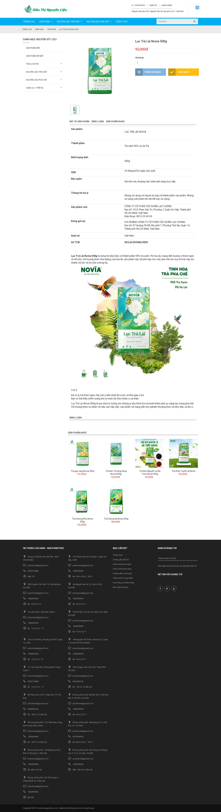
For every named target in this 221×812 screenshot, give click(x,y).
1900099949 (138, 5)
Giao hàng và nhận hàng (123, 582)
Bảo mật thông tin (120, 587)
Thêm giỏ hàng (152, 72)
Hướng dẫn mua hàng (122, 573)
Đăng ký (153, 5)
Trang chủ (27, 29)
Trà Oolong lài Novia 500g (116, 518)
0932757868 (30, 571)
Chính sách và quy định (123, 578)
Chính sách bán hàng (122, 569)
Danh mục (39, 29)
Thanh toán (118, 555)
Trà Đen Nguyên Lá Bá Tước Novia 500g (149, 472)
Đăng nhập (167, 5)
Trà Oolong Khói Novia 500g (82, 520)
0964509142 (75, 681)
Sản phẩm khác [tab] (115, 121)
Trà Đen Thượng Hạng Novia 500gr (116, 472)
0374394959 (75, 736)
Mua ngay (183, 72)
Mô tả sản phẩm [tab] (79, 121)
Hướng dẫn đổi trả (121, 559)
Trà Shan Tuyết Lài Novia (183, 471)
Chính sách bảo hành (122, 564)
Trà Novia (51, 29)
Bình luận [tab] (98, 121)
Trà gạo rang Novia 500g (82, 471)
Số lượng (139, 57)
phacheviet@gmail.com (35, 565)
